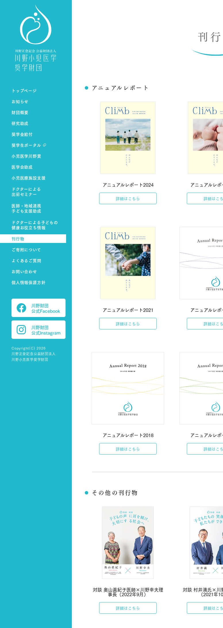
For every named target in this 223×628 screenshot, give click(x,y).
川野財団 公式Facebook (38, 308)
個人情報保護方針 (28, 282)
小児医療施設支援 (28, 178)
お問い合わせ (24, 271)
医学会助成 (22, 167)
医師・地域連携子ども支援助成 (26, 208)
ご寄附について (26, 249)
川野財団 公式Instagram (39, 330)
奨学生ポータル (26, 145)
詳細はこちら (128, 198)
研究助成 (19, 123)
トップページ (24, 90)
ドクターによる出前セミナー (26, 191)
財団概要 (19, 112)
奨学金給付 (22, 134)
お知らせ (19, 101)
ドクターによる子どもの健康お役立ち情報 (34, 225)
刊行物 (17, 238)
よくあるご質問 (26, 260)
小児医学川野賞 (26, 156)
